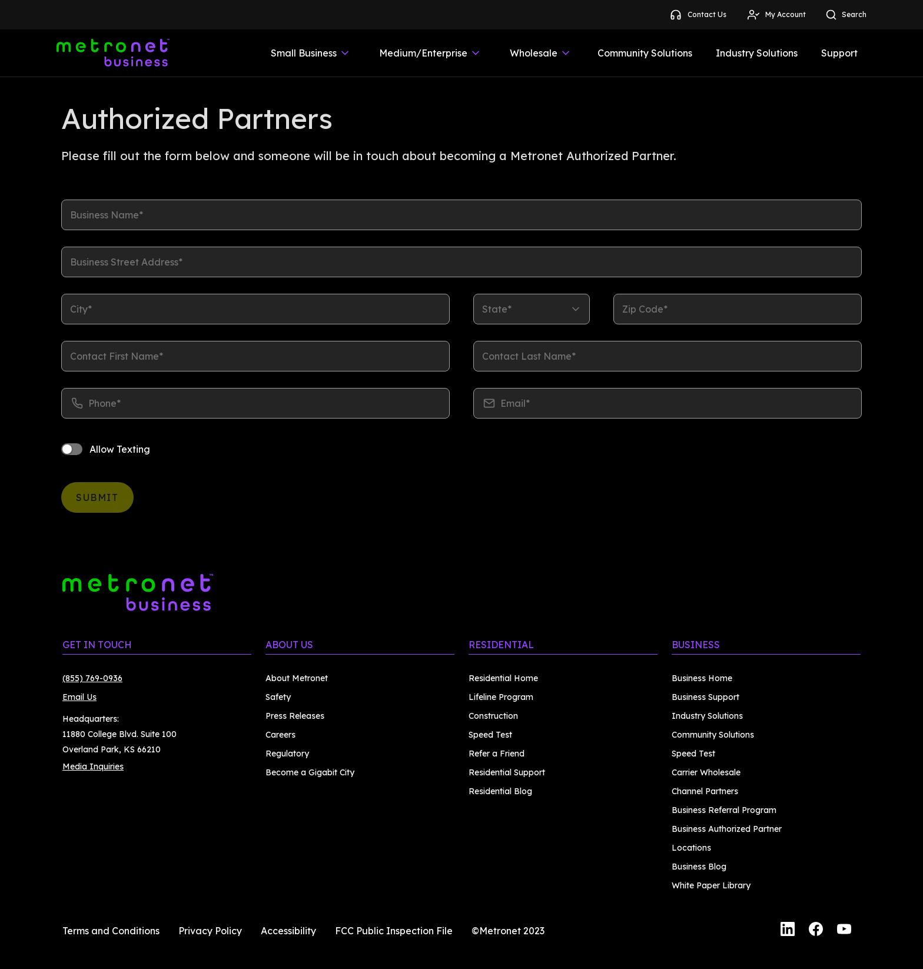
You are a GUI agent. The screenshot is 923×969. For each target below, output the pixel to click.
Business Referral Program (724, 810)
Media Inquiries (93, 766)
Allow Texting (119, 449)
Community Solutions (644, 53)
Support (839, 53)
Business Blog (699, 866)
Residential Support (507, 772)
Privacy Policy (210, 931)
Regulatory (287, 753)
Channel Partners (705, 791)
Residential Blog (500, 791)
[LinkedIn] (788, 931)
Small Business (311, 53)
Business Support (705, 697)
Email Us (79, 697)
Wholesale (541, 53)
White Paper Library (711, 885)
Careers (280, 734)
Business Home (702, 678)
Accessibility (288, 931)
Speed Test (490, 734)
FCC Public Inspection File (394, 931)
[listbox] (531, 309)
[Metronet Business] (113, 53)
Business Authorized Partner (727, 829)
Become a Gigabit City (309, 772)
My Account (776, 15)
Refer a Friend (496, 753)
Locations (691, 847)
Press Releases (294, 716)
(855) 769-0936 (92, 678)
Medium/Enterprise (430, 53)
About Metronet (296, 678)
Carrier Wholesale (706, 772)
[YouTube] (844, 931)
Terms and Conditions (111, 931)
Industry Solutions (757, 53)
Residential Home (503, 678)
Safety (278, 697)
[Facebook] (816, 931)
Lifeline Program (501, 697)
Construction (493, 716)
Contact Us (697, 15)
